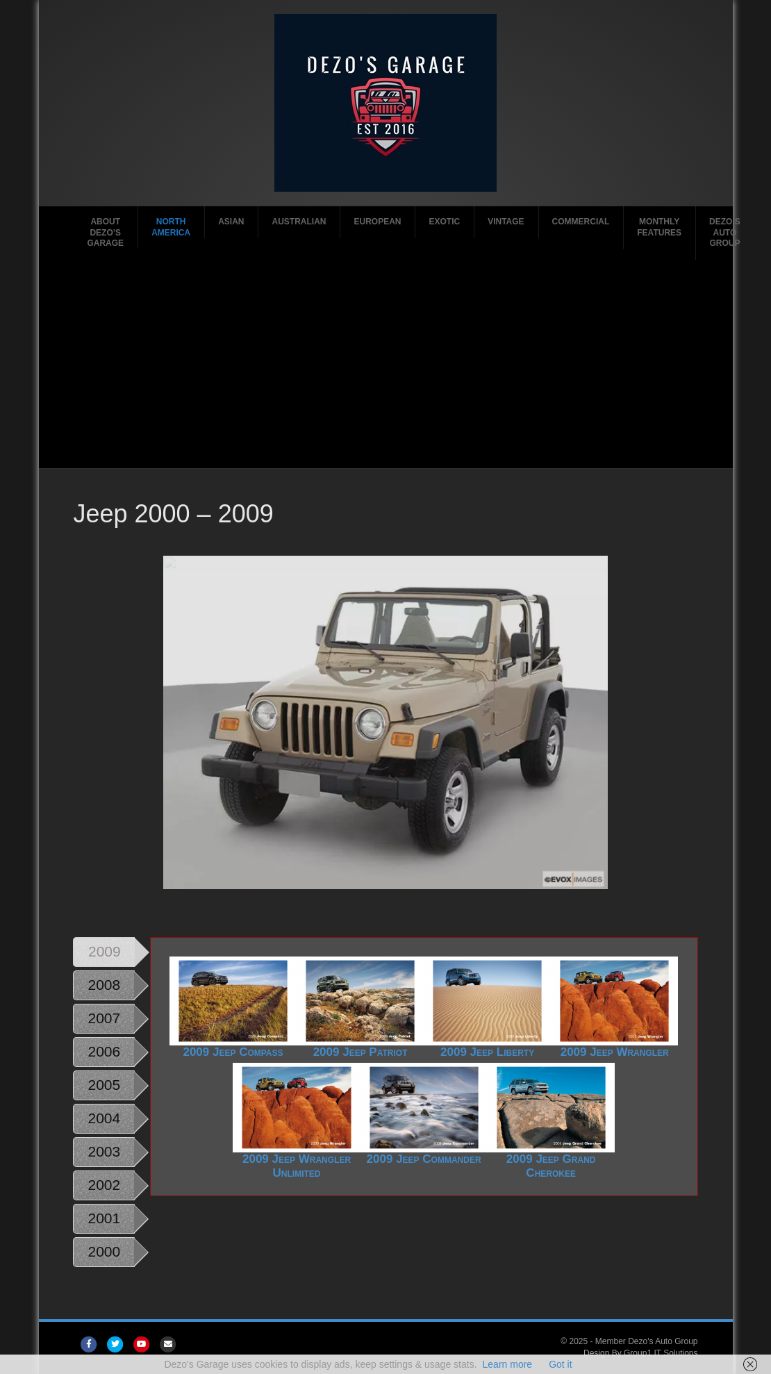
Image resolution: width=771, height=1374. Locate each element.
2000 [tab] (104, 1251)
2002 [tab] (104, 1185)
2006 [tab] (104, 1051)
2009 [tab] (104, 951)
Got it (560, 1364)
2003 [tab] (104, 1151)
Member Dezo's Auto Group (646, 1341)
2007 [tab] (104, 1018)
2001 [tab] (104, 1218)
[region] (385, 722)
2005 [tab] (104, 1085)
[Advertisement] (385, 364)
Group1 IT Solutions (661, 1353)
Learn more (508, 1364)
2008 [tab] (104, 985)
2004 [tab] (104, 1118)
